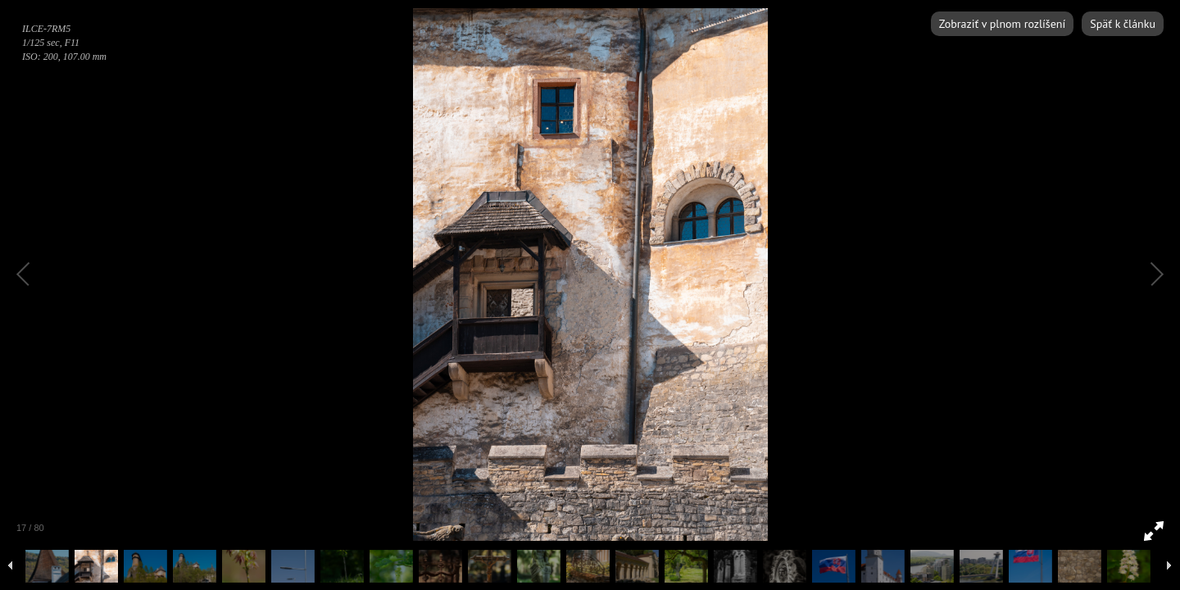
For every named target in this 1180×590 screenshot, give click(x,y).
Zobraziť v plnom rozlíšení (1002, 23)
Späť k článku (1122, 23)
